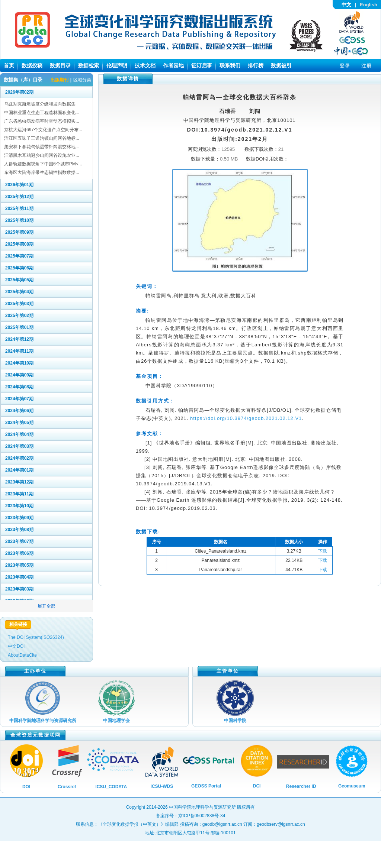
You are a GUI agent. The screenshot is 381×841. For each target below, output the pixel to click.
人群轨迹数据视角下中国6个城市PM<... (43, 163)
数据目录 (60, 65)
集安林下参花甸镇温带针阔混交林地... (41, 146)
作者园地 (173, 65)
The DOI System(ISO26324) (36, 637)
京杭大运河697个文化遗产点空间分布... (43, 129)
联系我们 (230, 65)
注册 (366, 65)
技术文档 (145, 65)
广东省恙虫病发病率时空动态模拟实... (41, 121)
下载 (322, 551)
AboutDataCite (22, 655)
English (368, 4)
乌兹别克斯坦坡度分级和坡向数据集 (40, 104)
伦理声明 (116, 65)
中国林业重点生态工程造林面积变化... (41, 112)
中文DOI (16, 646)
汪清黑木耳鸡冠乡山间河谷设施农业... (41, 155)
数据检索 (88, 65)
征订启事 (201, 65)
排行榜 (255, 65)
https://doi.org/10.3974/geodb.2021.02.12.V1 (246, 418)
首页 (9, 65)
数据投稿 (32, 65)
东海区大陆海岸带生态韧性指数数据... (41, 172)
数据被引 (281, 65)
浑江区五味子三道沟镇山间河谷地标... (41, 138)
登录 (345, 65)
